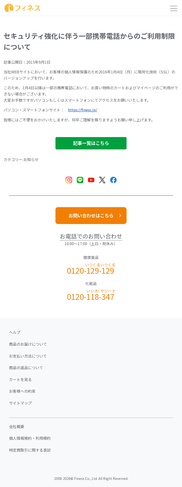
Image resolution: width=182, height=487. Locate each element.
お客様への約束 (22, 391)
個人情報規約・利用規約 (30, 438)
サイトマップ (20, 403)
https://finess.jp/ (82, 110)
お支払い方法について (28, 356)
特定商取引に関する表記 (30, 450)
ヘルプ (14, 332)
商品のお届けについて (28, 344)
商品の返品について (26, 367)
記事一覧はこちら (91, 143)
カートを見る (20, 379)
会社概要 (16, 426)
